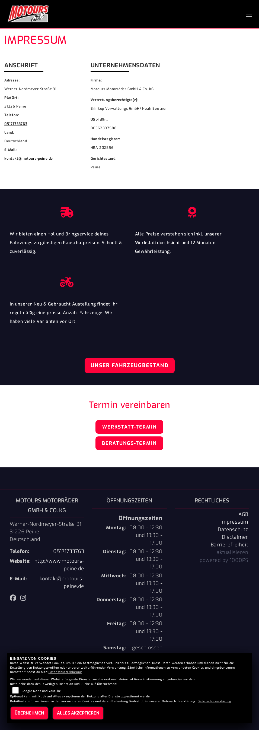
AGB (243, 514)
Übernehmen (29, 713)
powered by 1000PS (224, 560)
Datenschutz (233, 529)
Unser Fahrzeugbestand (130, 365)
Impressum (234, 522)
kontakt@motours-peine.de (28, 158)
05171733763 (15, 123)
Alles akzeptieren (78, 713)
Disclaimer (235, 537)
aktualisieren (232, 552)
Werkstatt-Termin (129, 427)
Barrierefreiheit (229, 545)
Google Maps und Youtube (41, 691)
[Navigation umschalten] (249, 14)
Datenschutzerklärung (65, 672)
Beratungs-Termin (129, 443)
